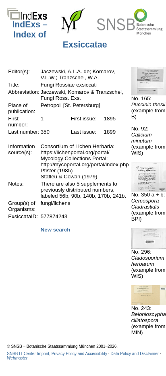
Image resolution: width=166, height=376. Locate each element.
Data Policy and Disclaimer (134, 353)
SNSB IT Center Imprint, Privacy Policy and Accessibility (57, 353)
